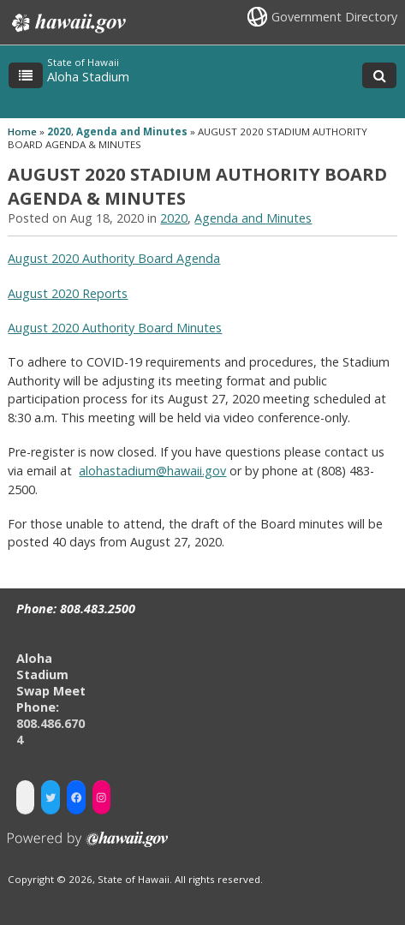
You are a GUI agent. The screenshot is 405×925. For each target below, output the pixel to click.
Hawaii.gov (67, 23)
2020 (59, 131)
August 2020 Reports (68, 293)
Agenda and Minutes (132, 131)
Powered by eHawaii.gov (88, 846)
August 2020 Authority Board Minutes (115, 327)
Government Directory (334, 17)
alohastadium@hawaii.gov (152, 470)
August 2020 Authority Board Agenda (114, 258)
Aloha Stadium (88, 77)
